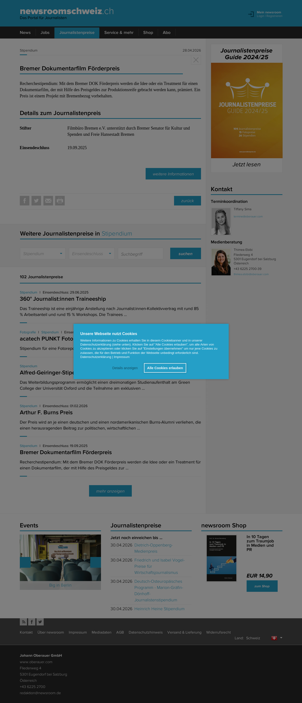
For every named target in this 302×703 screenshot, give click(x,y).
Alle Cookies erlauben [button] (165, 368)
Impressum (122, 357)
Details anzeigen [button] (125, 368)
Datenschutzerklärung (95, 357)
